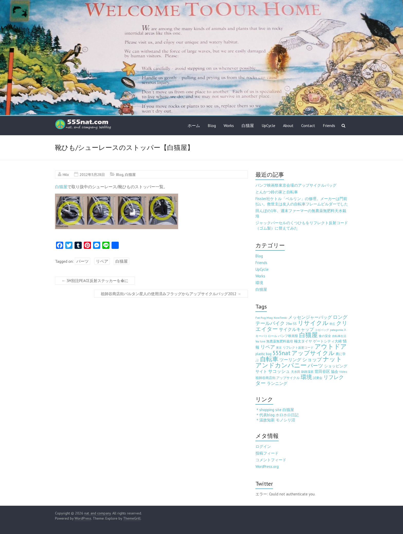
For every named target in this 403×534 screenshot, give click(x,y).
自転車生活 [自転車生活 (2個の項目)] (339, 336)
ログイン (263, 446)
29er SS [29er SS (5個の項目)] (291, 324)
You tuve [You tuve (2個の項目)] (260, 341)
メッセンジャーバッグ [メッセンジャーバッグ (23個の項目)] (310, 317)
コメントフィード (270, 459)
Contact (308, 125)
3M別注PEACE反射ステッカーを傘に (95, 280)
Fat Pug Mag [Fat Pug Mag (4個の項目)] (264, 318)
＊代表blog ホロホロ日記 (277, 414)
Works (229, 125)
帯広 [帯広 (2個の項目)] (332, 324)
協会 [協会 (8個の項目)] (334, 371)
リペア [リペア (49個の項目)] (267, 346)
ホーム (194, 125)
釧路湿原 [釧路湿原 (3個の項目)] (307, 372)
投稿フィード (267, 453)
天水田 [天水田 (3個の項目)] (295, 372)
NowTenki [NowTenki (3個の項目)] (280, 318)
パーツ (82, 261)
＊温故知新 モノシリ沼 (275, 420)
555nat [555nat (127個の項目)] (281, 353)
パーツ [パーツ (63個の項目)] (315, 365)
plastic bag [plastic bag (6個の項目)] (263, 353)
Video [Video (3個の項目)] (343, 372)
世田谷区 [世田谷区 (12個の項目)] (322, 371)
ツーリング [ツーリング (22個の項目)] (290, 360)
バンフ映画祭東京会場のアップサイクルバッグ (295, 185)
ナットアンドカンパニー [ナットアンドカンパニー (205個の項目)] (298, 362)
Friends (329, 125)
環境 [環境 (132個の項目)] (306, 377)
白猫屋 (248, 125)
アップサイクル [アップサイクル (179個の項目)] (313, 353)
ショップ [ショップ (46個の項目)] (312, 359)
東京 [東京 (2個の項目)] (279, 347)
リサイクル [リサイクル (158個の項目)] (313, 323)
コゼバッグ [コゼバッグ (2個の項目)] (322, 330)
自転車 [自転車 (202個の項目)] (269, 359)
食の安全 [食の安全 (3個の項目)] (325, 336)
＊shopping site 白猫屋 (274, 409)
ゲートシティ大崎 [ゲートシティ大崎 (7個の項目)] (327, 341)
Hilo (66, 174)
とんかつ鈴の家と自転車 (276, 191)
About (288, 125)
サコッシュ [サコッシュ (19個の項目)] (279, 371)
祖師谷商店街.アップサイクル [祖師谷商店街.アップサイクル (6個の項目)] (277, 377)
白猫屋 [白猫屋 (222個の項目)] (308, 335)
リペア (102, 261)
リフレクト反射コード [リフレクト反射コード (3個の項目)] (298, 347)
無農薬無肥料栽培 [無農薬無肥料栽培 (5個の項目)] (279, 341)
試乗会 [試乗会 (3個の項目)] (317, 378)
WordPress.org (267, 466)
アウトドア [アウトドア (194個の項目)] (331, 346)
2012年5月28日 (92, 174)
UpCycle (268, 125)
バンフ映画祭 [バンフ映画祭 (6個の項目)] (288, 335)
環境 (259, 282)
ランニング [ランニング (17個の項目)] (277, 383)
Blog (212, 125)
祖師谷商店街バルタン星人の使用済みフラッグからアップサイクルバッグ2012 (171, 293)
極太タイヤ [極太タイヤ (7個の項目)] (303, 341)
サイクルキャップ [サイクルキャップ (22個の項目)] (296, 329)
